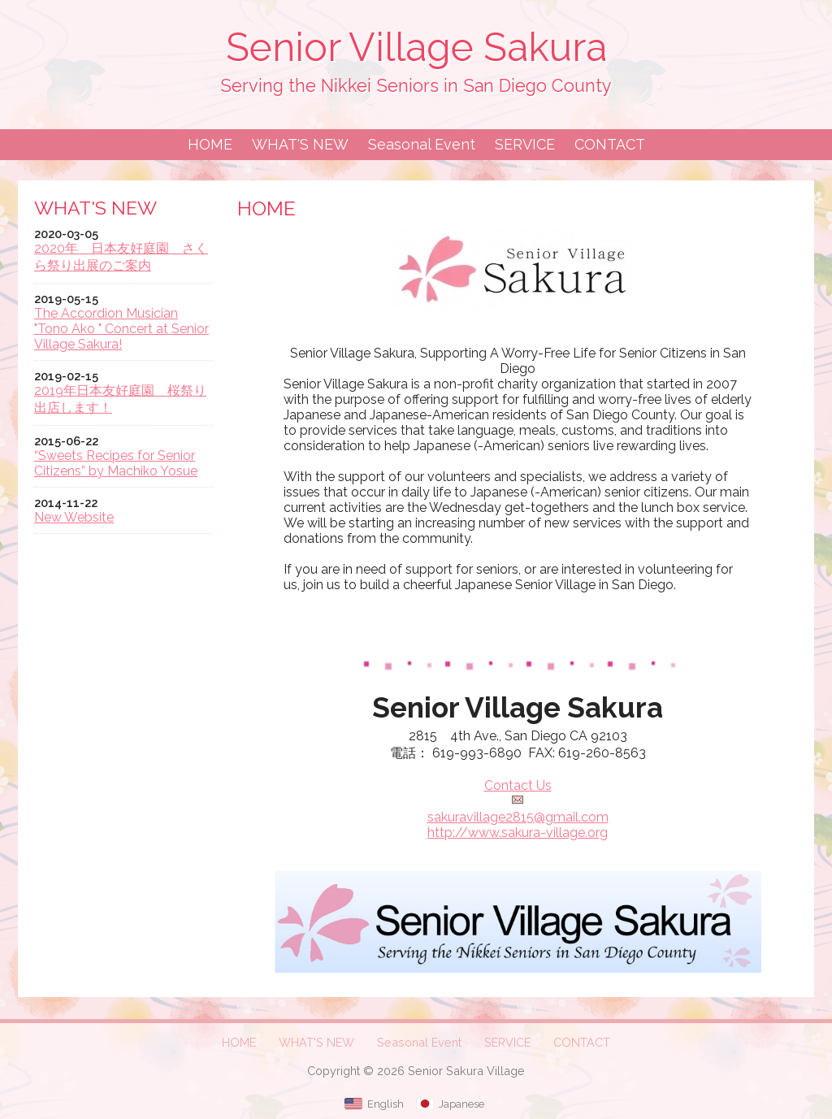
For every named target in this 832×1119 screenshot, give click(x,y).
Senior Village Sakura (416, 47)
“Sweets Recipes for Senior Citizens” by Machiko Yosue (115, 463)
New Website (74, 517)
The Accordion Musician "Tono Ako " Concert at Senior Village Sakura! (121, 329)
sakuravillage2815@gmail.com (518, 817)
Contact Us (518, 785)
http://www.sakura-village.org (517, 832)
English (385, 1104)
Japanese (461, 1104)
